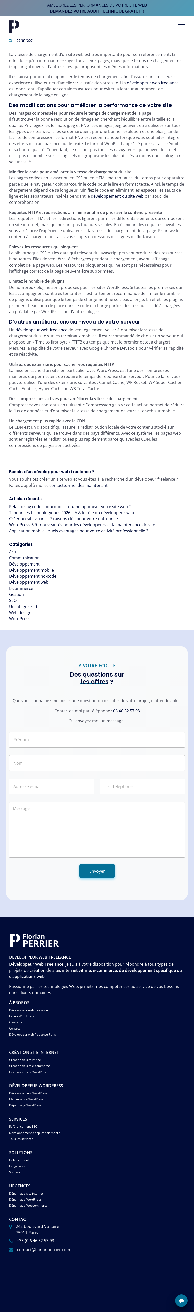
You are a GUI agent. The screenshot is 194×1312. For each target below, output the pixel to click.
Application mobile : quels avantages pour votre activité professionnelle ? (78, 531)
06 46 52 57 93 (126, 711)
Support (14, 1172)
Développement (24, 564)
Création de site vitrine (25, 1060)
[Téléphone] (142, 786)
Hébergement (19, 1160)
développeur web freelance (153, 83)
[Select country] (105, 786)
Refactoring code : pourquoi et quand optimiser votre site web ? (70, 506)
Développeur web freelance (28, 1010)
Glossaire (15, 1022)
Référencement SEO (23, 1126)
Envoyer (97, 871)
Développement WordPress (28, 1072)
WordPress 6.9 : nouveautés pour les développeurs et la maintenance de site (82, 525)
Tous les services (21, 1139)
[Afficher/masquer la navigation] (181, 26)
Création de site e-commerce (29, 1066)
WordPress (19, 618)
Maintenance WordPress (26, 1099)
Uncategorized (23, 606)
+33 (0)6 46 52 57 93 (35, 1240)
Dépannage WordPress (25, 1105)
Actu (13, 552)
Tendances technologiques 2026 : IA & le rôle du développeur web (71, 512)
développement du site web (117, 196)
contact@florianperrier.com (43, 1250)
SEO (13, 600)
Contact (14, 1028)
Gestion (16, 594)
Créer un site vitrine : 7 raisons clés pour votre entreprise (63, 518)
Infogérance (17, 1166)
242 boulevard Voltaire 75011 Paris (37, 1229)
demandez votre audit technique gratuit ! (97, 11)
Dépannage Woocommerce (28, 1205)
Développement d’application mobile (34, 1133)
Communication (24, 558)
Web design (20, 612)
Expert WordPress (21, 1016)
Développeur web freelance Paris (32, 1034)
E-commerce (21, 588)
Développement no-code (32, 576)
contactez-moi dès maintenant (78, 485)
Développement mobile (31, 570)
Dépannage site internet (26, 1193)
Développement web (28, 582)
